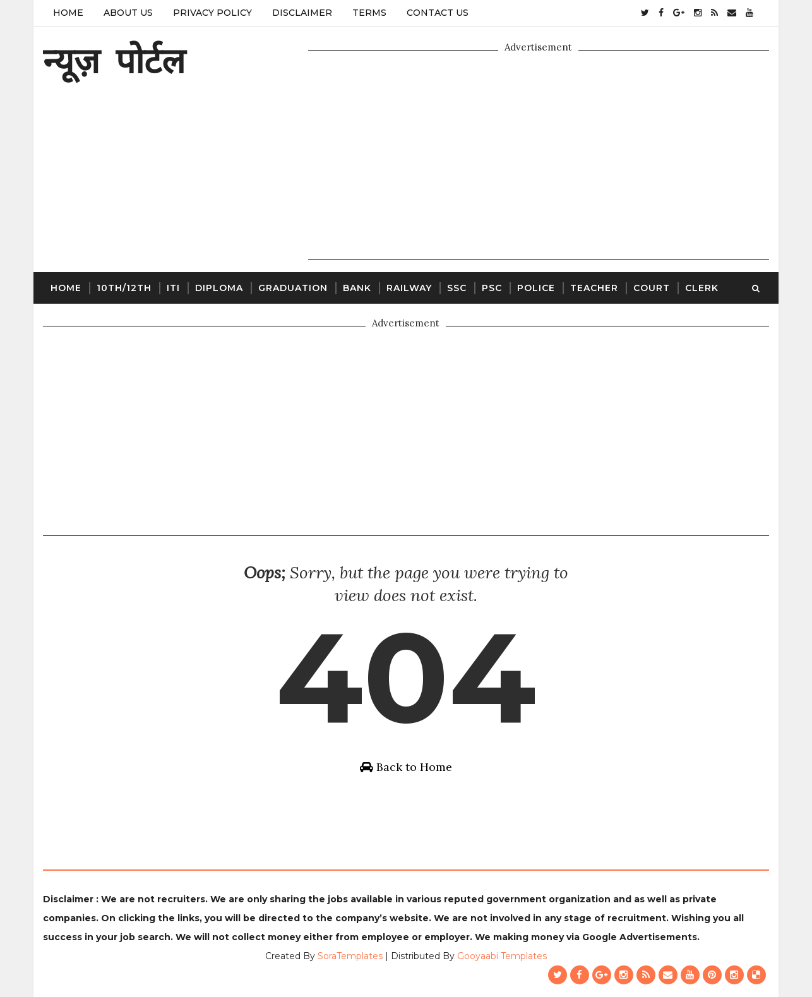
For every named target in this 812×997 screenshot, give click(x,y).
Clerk (702, 288)
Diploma (219, 288)
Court (651, 288)
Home (68, 12)
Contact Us (438, 12)
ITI (173, 288)
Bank (357, 288)
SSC (457, 288)
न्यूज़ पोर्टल (114, 60)
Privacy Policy (212, 12)
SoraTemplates (350, 956)
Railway (409, 288)
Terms (369, 12)
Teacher (594, 288)
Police (536, 288)
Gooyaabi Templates (502, 956)
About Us (128, 12)
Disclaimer (302, 12)
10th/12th (124, 288)
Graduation (293, 288)
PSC (492, 288)
